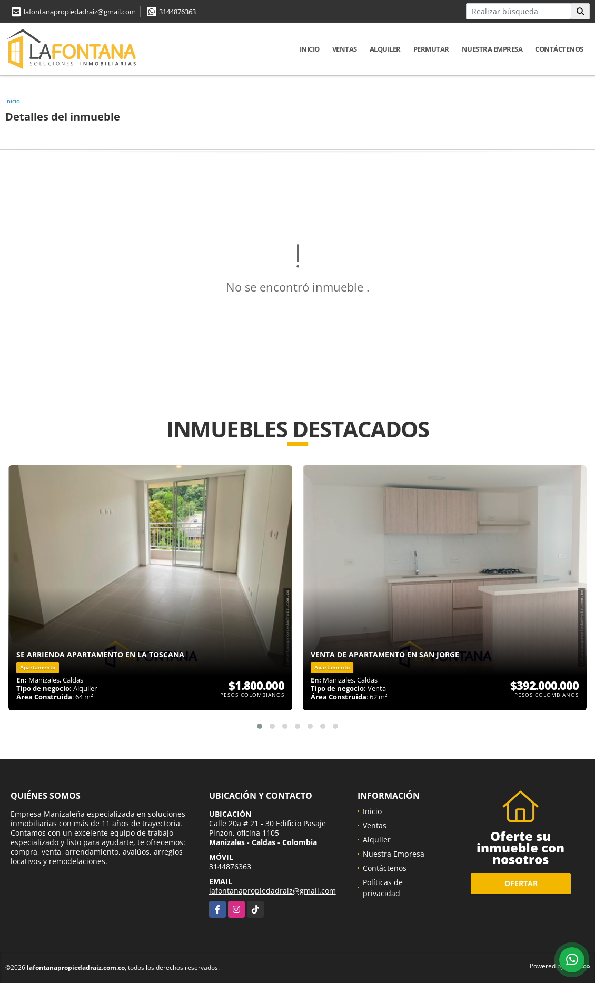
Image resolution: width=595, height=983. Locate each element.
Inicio (310, 49)
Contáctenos (559, 49)
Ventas (344, 49)
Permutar (431, 49)
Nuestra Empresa (492, 49)
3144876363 (177, 11)
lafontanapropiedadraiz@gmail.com (80, 11)
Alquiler (385, 49)
